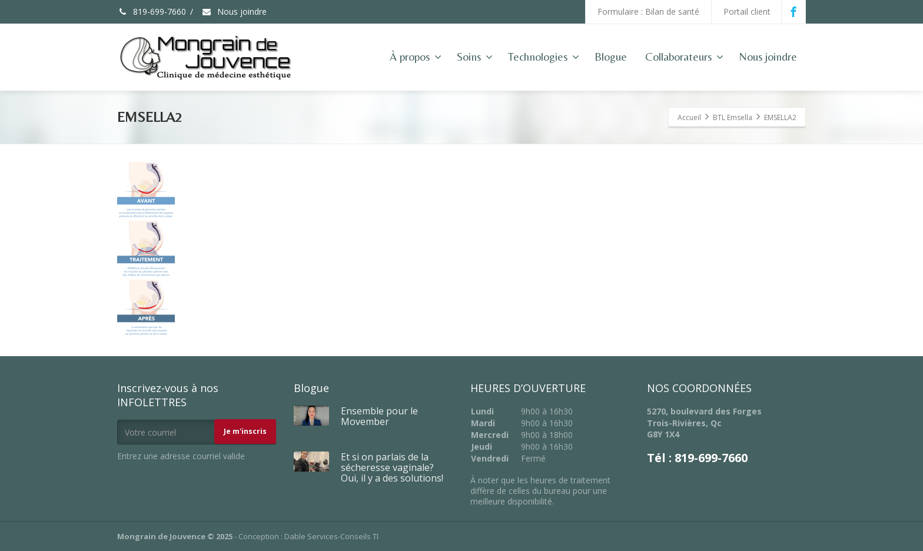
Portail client (747, 11)
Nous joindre (234, 11)
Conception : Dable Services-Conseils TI (308, 536)
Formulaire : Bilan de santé (648, 11)
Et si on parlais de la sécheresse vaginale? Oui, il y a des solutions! (392, 467)
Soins (475, 56)
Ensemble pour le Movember (379, 416)
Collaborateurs (684, 56)
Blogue (611, 56)
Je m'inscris (245, 431)
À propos (415, 56)
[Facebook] (793, 12)
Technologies (543, 56)
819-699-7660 (151, 11)
